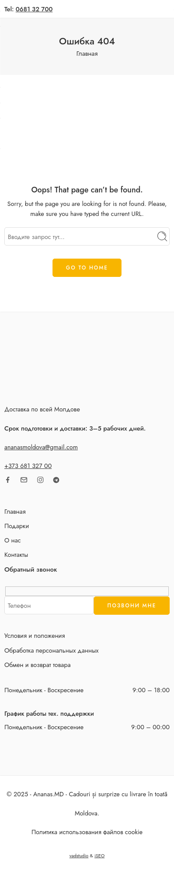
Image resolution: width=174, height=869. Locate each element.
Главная (87, 53)
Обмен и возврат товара (37, 664)
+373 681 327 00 (28, 465)
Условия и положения (34, 635)
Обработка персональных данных (51, 650)
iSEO (100, 855)
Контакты (16, 554)
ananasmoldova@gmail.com (41, 446)
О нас (12, 540)
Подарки (16, 525)
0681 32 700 (34, 8)
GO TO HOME (87, 268)
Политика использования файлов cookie (87, 831)
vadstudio (79, 855)
